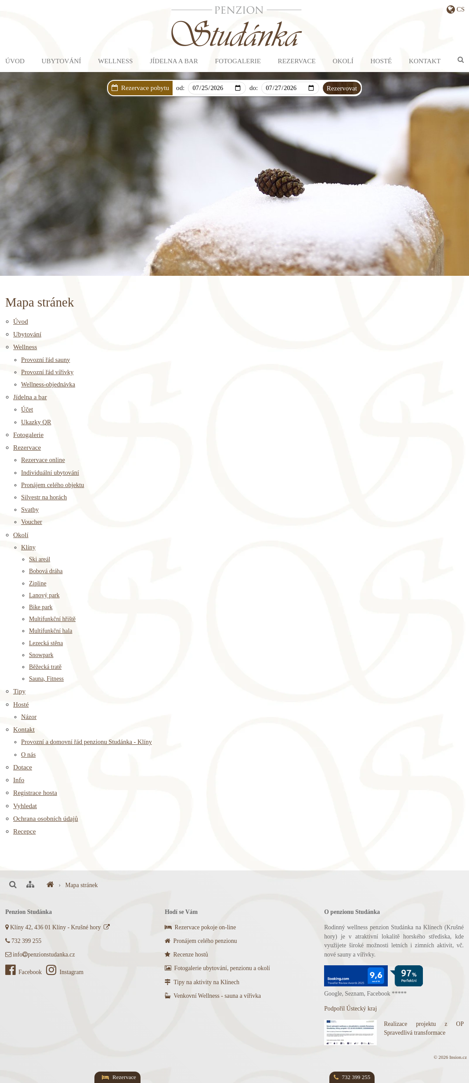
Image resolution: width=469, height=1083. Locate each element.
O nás (28, 754)
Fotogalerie (238, 61)
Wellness (115, 61)
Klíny (28, 547)
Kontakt (424, 61)
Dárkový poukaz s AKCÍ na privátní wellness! (252, 100)
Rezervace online (43, 459)
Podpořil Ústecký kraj (350, 1008)
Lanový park (44, 595)
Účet (27, 409)
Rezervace (297, 61)
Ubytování (61, 61)
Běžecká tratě (45, 667)
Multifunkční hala (50, 631)
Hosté (381, 61)
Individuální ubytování (50, 472)
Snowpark (41, 655)
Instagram (64, 972)
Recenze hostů (186, 954)
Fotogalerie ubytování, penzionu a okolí (217, 968)
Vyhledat (25, 805)
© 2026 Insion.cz (450, 1057)
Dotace (22, 767)
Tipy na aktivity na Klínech (202, 982)
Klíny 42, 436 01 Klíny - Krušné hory (58, 927)
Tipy (19, 691)
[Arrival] (216, 88)
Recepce (24, 831)
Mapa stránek (81, 885)
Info (18, 779)
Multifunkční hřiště (52, 619)
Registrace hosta (35, 792)
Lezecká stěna (46, 643)
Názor (28, 716)
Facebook (24, 972)
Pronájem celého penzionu (201, 941)
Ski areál (39, 559)
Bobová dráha (46, 571)
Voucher (31, 521)
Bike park (41, 607)
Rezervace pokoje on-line (200, 927)
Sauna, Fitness (46, 678)
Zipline (38, 583)
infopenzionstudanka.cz (40, 954)
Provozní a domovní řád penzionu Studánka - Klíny (86, 741)
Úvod (15, 61)
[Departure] (290, 88)
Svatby (30, 509)
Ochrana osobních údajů (45, 818)
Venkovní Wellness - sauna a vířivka (213, 996)
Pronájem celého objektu (52, 484)
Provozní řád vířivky (47, 371)
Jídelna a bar (174, 61)
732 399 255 (23, 941)
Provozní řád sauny (45, 359)
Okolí (343, 61)
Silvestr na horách (44, 497)
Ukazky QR (36, 422)
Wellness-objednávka (48, 384)
